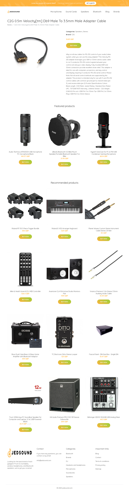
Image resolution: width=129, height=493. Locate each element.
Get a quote (91, 3)
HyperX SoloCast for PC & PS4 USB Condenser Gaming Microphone (104, 154)
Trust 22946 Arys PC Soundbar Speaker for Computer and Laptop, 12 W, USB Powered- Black (25, 421)
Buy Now (73, 47)
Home (9, 26)
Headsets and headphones (75, 467)
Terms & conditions (102, 463)
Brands (116, 12)
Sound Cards (71, 12)
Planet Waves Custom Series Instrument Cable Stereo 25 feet (104, 231)
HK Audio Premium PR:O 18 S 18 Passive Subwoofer (64, 420)
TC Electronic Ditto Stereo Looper (64, 356)
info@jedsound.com (44, 462)
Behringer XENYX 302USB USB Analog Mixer (103, 419)
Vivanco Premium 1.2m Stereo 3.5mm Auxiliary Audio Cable (104, 294)
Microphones (56, 12)
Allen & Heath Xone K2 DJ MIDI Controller (25, 293)
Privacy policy (100, 467)
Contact (98, 459)
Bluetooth (97, 12)
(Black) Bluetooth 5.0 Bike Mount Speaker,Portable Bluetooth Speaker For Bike (64, 155)
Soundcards (70, 474)
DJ (67, 463)
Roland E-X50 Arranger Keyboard (64, 230)
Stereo (85, 33)
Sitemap (98, 470)
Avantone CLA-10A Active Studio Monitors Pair (64, 294)
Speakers (85, 12)
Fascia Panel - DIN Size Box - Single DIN (103, 356)
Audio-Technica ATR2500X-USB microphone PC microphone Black (25, 154)
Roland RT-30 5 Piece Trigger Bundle (25, 230)
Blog (107, 12)
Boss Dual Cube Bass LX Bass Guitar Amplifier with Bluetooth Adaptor (25, 357)
